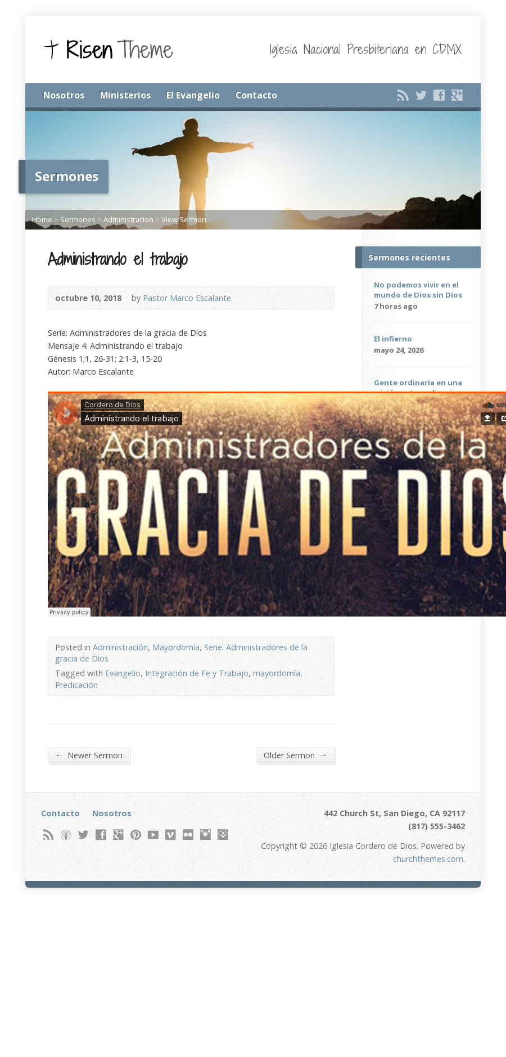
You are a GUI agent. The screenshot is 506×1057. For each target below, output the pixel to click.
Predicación (76, 685)
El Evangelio (193, 95)
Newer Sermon (89, 755)
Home (42, 219)
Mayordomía (176, 647)
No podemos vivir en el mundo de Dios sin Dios (418, 290)
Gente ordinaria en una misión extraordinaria (418, 387)
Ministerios (125, 95)
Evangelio (123, 673)
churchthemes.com (428, 858)
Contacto (256, 95)
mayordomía (276, 673)
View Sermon (183, 219)
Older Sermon (295, 755)
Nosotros (63, 95)
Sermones (78, 219)
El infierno (393, 339)
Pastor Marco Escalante (187, 298)
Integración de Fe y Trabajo (197, 673)
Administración (128, 219)
